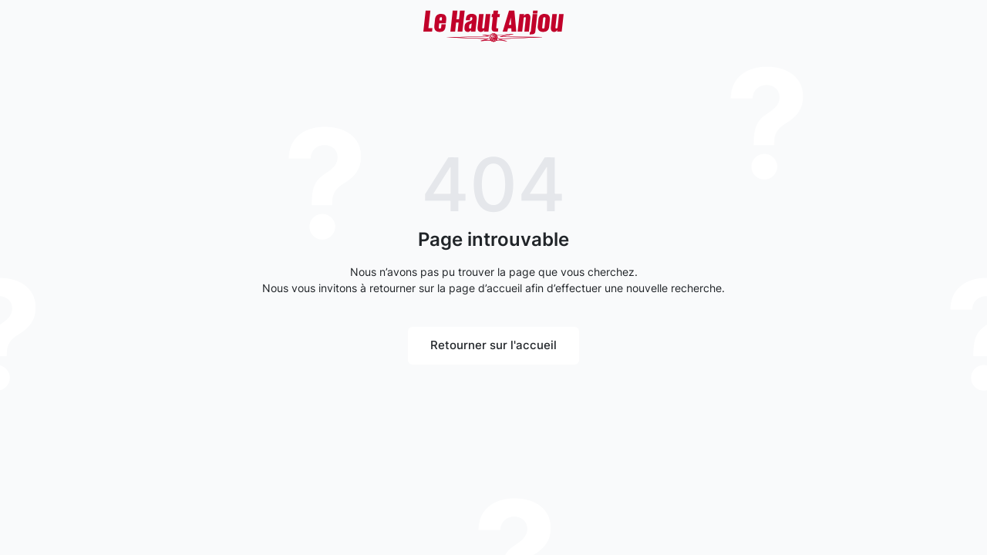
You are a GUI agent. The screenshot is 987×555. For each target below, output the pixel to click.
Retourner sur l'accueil (493, 345)
